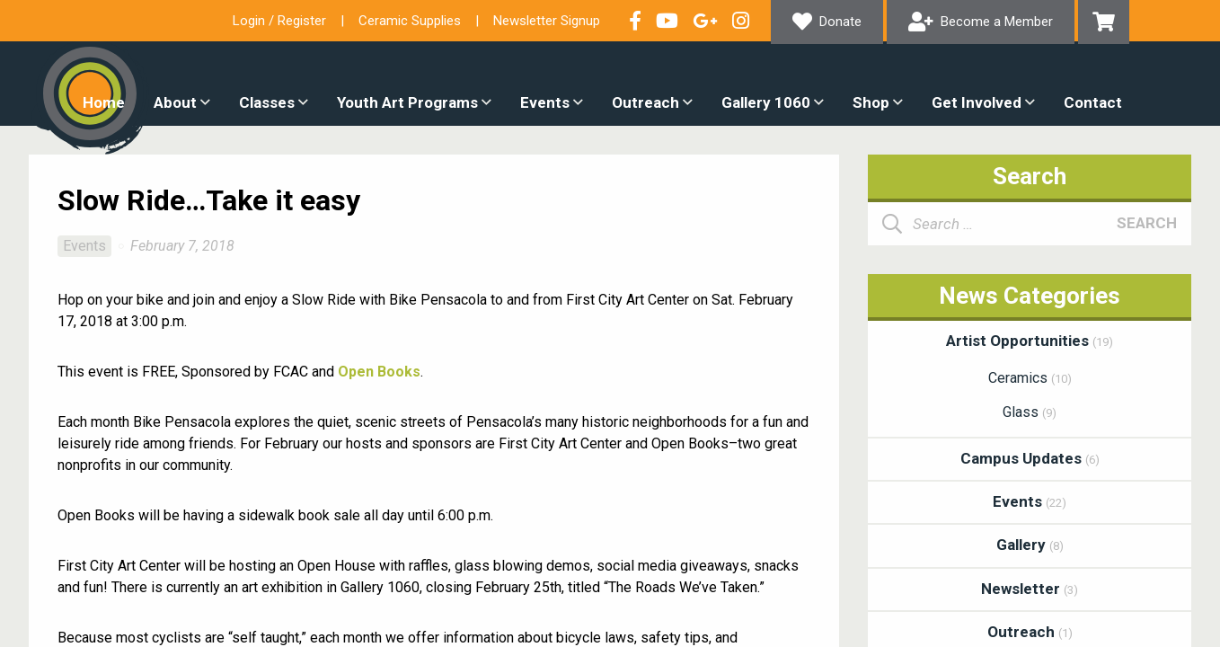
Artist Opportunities (1029, 341)
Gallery (1030, 545)
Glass (1029, 412)
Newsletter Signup (546, 21)
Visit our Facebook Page (635, 20)
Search (1147, 223)
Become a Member (997, 21)
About (175, 102)
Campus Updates (1030, 458)
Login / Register (279, 21)
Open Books (379, 371)
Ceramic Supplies (409, 21)
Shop (871, 102)
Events (545, 102)
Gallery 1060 (765, 102)
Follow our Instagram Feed (740, 20)
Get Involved (976, 102)
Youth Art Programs (407, 102)
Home (104, 102)
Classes (267, 102)
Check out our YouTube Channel (667, 20)
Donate (840, 21)
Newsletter (1029, 589)
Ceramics (1030, 377)
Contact (1093, 102)
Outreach (645, 102)
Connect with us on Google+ (705, 20)
